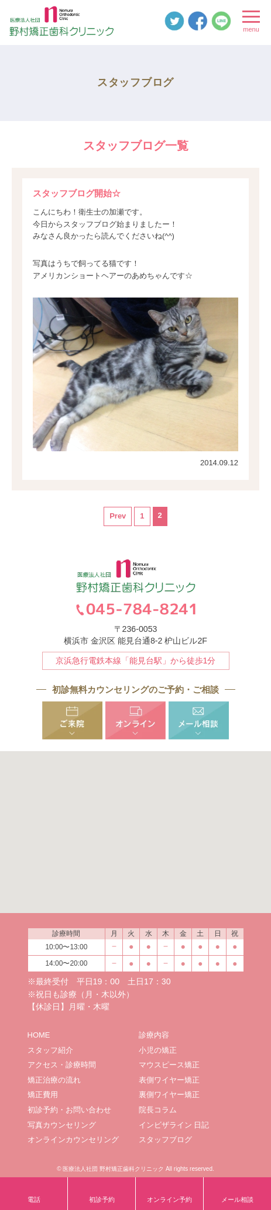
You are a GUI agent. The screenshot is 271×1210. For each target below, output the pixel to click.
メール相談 (237, 1199)
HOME (39, 1035)
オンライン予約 (169, 1199)
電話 (34, 1199)
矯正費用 (43, 1094)
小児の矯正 (158, 1050)
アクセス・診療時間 (62, 1064)
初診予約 (102, 1199)
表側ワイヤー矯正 (169, 1080)
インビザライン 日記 (174, 1125)
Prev (117, 515)
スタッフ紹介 (50, 1050)
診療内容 (154, 1035)
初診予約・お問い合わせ (69, 1109)
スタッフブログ (165, 1139)
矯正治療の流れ (54, 1080)
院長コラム (158, 1109)
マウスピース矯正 (169, 1064)
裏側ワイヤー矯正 (169, 1094)
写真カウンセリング (62, 1125)
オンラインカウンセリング (73, 1139)
